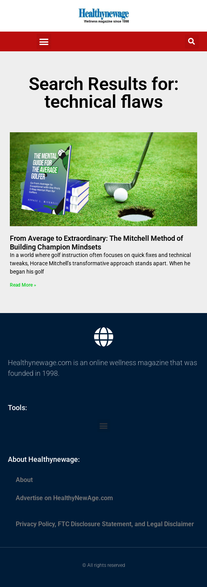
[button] (44, 41)
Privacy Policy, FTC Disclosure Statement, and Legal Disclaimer (105, 524)
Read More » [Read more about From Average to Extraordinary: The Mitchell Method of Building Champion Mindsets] (23, 285)
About (24, 480)
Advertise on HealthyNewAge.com (64, 498)
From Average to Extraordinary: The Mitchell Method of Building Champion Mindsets (96, 242)
